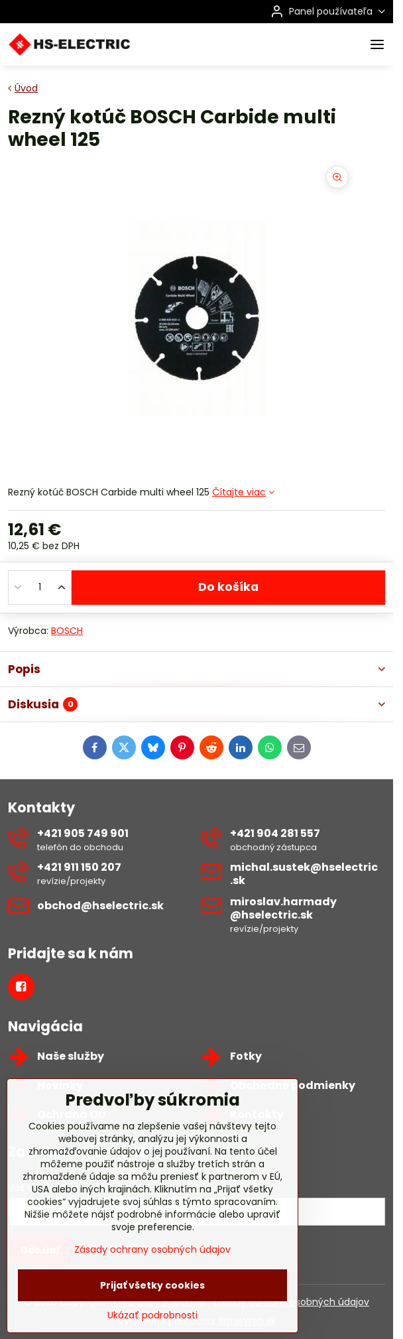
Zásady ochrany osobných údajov (152, 1292)
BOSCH (67, 630)
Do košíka (228, 587)
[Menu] (377, 44)
